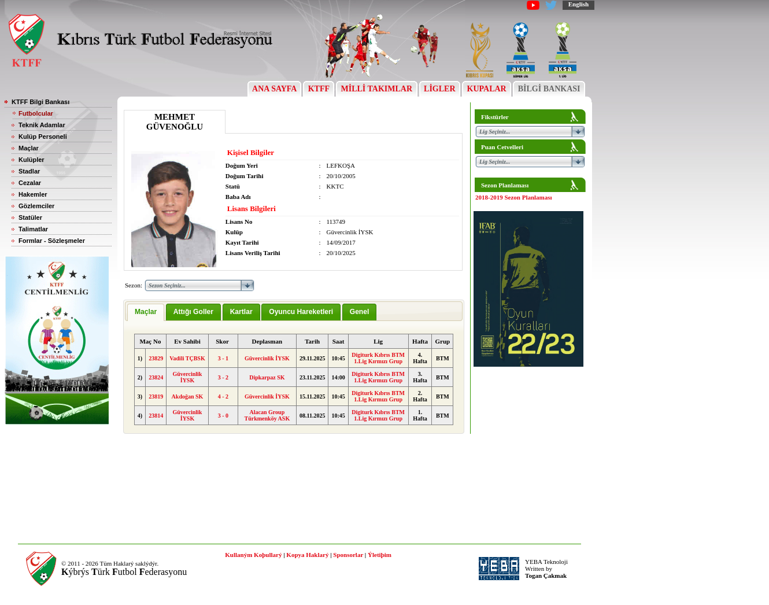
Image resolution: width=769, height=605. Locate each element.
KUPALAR (486, 88)
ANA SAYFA (274, 88)
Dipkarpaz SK (266, 377)
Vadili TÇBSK (187, 358)
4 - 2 (223, 396)
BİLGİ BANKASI (549, 88)
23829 (156, 358)
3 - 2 (223, 377)
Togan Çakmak (546, 575)
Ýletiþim (379, 554)
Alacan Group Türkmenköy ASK (267, 415)
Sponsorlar (348, 554)
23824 (156, 377)
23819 (156, 396)
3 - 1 (223, 358)
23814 (156, 415)
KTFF (318, 88)
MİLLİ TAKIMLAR (377, 88)
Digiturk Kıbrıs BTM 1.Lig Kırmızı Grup (378, 358)
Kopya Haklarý (307, 554)
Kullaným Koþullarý (253, 554)
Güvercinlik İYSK (267, 358)
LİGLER (439, 88)
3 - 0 (223, 415)
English (578, 4)
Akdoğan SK (188, 396)
